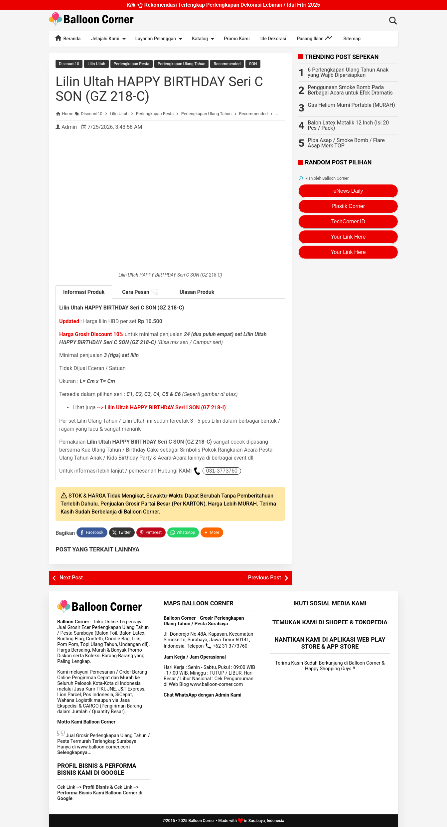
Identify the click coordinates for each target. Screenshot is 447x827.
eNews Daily (348, 191)
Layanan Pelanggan (160, 39)
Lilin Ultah (96, 64)
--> (161, 407)
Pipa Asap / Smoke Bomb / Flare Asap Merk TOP (346, 143)
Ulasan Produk (197, 292)
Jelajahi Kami (109, 39)
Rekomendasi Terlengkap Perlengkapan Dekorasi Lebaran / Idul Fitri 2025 (223, 6)
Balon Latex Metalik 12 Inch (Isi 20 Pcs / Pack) (348, 125)
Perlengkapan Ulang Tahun (181, 64)
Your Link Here (348, 237)
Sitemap (352, 38)
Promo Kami (236, 38)
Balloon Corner (201, 820)
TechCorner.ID (348, 221)
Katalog (204, 39)
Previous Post (264, 577)
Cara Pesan (140, 292)
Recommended (227, 64)
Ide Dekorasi (273, 38)
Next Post (71, 577)
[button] (212, 532)
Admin (69, 127)
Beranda (67, 38)
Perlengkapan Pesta (131, 64)
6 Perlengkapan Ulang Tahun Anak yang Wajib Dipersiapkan (348, 72)
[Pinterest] (151, 532)
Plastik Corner (348, 206)
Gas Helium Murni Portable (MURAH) (351, 105)
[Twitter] (122, 532)
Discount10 (69, 64)
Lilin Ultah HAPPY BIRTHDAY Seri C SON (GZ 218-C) (159, 89)
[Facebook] (91, 532)
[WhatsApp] (183, 532)
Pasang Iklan (315, 38)
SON (253, 64)
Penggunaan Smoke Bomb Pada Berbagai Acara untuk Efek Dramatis (350, 90)
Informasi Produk (84, 292)
